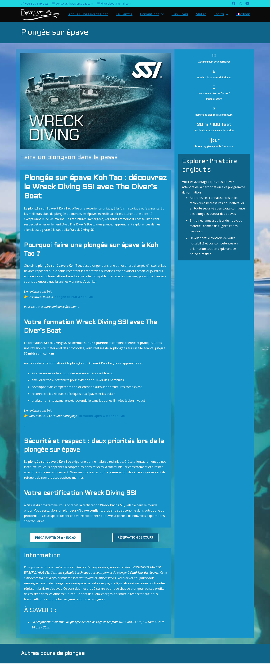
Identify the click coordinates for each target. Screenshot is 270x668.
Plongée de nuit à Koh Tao (73, 297)
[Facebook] (233, 3)
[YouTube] (247, 3)
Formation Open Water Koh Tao (101, 416)
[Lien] (40, 14)
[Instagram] (240, 3)
